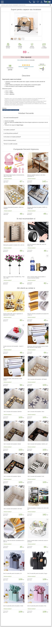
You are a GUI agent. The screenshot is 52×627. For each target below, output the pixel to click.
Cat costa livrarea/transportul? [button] (11, 117)
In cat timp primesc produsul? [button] (11, 133)
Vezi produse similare (22, 60)
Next (39, 24)
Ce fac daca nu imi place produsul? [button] (12, 136)
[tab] (26, 117)
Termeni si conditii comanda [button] (10, 143)
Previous (12, 24)
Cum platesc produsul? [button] (9, 129)
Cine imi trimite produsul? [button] (10, 140)
